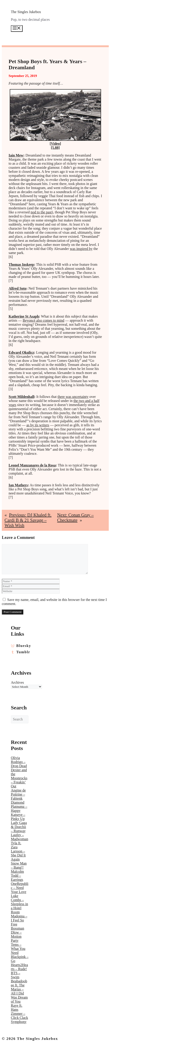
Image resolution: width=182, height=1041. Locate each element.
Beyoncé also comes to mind (43, 320)
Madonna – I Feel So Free (19, 920)
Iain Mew (16, 155)
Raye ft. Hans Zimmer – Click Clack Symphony (19, 1014)
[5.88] (55, 148)
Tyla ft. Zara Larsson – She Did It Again (18, 851)
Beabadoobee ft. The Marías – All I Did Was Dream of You (19, 991)
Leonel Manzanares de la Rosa (32, 465)
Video (55, 143)
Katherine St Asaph (24, 316)
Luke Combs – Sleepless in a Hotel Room (19, 904)
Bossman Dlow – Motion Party (17, 934)
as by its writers (37, 425)
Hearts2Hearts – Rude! (19, 967)
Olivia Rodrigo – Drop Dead (19, 762)
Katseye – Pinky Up (18, 817)
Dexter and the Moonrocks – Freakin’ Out (19, 778)
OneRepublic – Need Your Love (19, 888)
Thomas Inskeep (21, 264)
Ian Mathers (18, 485)
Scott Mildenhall (21, 397)
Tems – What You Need (18, 949)
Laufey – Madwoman (19, 837)
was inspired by (81, 249)
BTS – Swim (15, 975)
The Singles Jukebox (26, 12)
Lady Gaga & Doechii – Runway (19, 827)
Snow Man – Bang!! (19, 865)
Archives (17, 682)
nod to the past (41, 212)
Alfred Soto (17, 288)
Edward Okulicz (21, 352)
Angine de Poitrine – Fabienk (18, 794)
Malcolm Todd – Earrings (17, 876)
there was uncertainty (72, 397)
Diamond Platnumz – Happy (19, 806)
